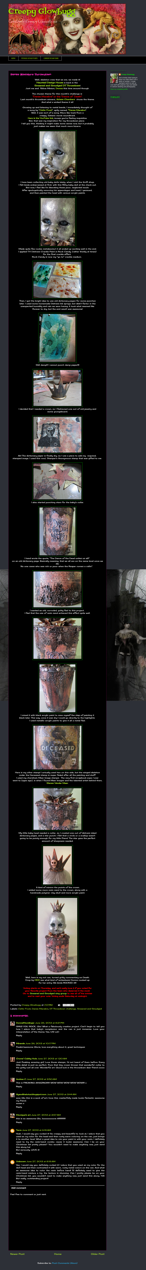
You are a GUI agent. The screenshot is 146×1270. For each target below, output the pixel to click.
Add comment (18, 1188)
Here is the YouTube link (40, 118)
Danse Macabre (40, 1009)
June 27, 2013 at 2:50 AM (42, 1079)
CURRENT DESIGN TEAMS (51, 58)
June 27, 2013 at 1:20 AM (52, 1058)
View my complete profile (119, 89)
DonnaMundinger (25, 1023)
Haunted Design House (49, 82)
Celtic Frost (46, 110)
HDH (37, 980)
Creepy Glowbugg (41, 11)
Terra (18, 1130)
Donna (59, 88)
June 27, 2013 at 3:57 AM (46, 1115)
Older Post (98, 1254)
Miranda (20, 1043)
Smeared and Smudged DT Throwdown (57, 85)
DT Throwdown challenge (63, 1009)
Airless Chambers (66, 99)
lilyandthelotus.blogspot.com (31, 1094)
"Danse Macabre (76, 110)
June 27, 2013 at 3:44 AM (61, 1094)
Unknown (21, 1161)
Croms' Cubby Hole (26, 1058)
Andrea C (21, 1079)
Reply (19, 1035)
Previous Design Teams (29, 58)
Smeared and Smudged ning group (48, 993)
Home (13, 58)
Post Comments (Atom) (64, 1263)
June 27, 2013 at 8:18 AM (40, 1161)
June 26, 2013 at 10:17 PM (40, 1043)
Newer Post (17, 1254)
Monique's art (23, 1115)
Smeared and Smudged (89, 1009)
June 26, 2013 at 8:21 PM (49, 1023)
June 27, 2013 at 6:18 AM (36, 1130)
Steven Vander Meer (57, 783)
